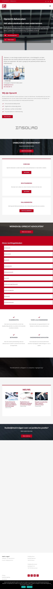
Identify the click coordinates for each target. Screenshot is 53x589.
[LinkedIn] (35, 575)
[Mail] (38, 575)
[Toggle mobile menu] (50, 6)
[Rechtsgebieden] (26, 191)
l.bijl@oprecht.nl (8, 85)
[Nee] (51, 584)
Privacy (3, 575)
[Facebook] (29, 575)
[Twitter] (32, 575)
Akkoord (23, 586)
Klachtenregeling (6, 577)
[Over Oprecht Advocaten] (26, 172)
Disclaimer (4, 579)
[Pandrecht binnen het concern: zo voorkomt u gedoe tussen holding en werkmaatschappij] (11, 396)
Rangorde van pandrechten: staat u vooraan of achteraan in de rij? (41, 403)
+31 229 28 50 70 (5, 1)
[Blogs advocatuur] (26, 210)
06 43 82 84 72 (8, 86)
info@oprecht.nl (13, 1)
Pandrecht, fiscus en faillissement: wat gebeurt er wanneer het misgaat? (26, 403)
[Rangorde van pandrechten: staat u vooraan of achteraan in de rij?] (41, 396)
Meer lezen (29, 586)
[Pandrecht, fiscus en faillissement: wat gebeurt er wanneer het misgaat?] (26, 396)
